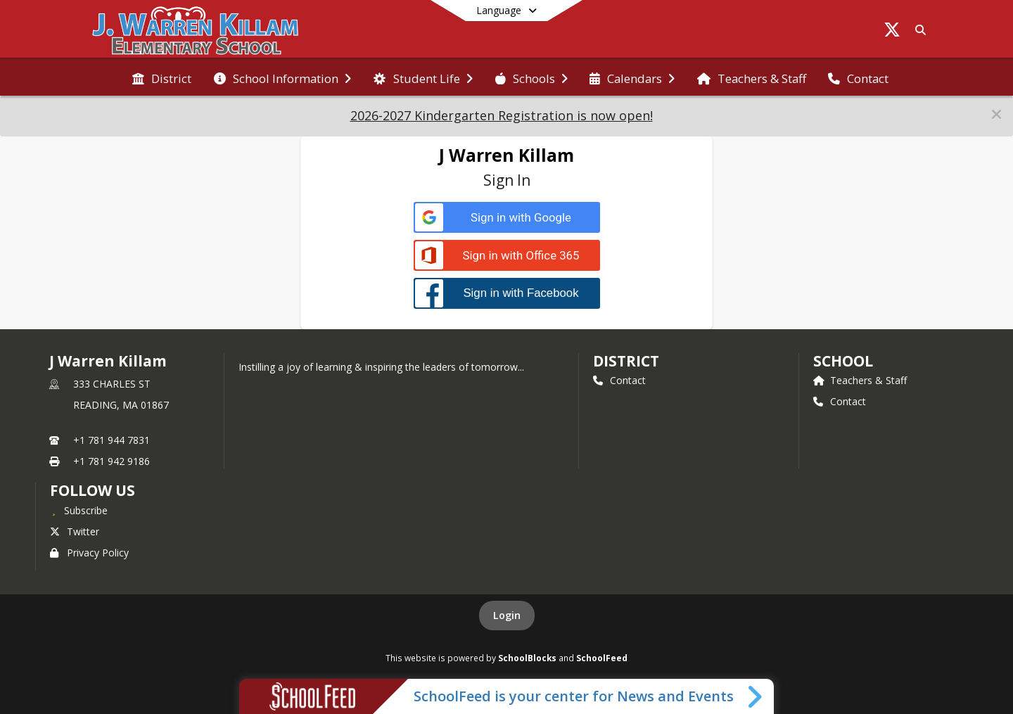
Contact (619, 380)
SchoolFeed (601, 657)
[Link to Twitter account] (892, 32)
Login (507, 615)
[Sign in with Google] (507, 217)
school (843, 361)
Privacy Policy (89, 552)
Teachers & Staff (860, 380)
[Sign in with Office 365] (507, 255)
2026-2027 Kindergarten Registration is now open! (501, 115)
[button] (996, 114)
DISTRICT (626, 361)
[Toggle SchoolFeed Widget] (756, 696)
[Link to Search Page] (918, 30)
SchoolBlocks (527, 657)
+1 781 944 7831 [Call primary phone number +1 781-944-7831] (111, 440)
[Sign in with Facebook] (507, 293)
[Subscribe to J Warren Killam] (79, 510)
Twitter (74, 531)
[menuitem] (161, 77)
